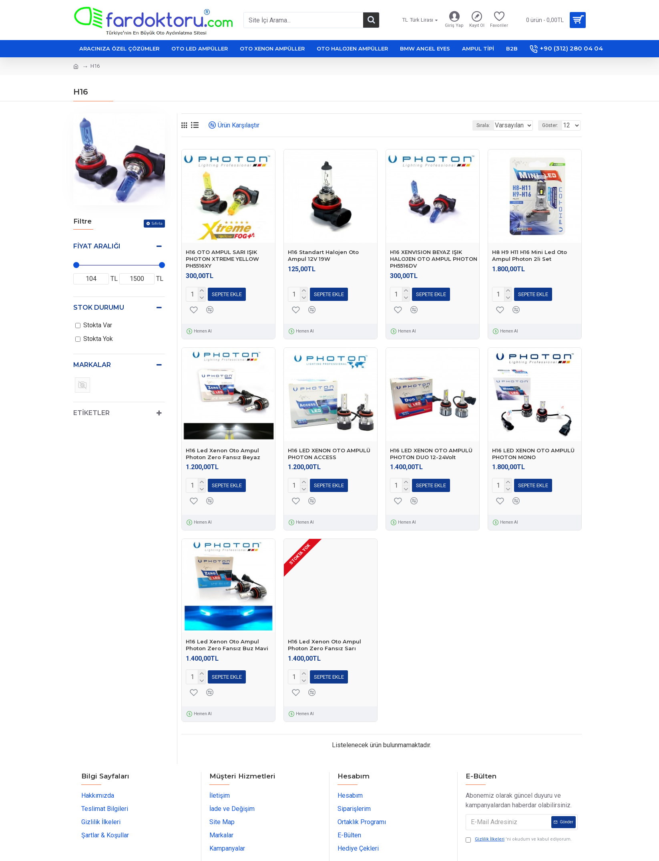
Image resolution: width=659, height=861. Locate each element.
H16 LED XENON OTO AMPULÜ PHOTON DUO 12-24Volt (431, 452)
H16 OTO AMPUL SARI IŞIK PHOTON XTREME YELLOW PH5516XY (222, 259)
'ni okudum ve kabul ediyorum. (519, 834)
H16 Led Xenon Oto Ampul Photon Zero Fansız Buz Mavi (227, 641)
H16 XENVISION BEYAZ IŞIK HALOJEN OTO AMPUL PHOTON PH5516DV (433, 259)
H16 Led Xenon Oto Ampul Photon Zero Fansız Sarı (324, 641)
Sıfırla (157, 223)
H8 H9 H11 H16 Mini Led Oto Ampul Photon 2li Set (529, 255)
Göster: (552, 125)
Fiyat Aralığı (97, 246)
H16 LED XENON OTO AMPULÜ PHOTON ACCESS (329, 452)
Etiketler (91, 413)
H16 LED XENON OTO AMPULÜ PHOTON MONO (533, 452)
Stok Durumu (98, 307)
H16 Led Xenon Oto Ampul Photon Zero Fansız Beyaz (223, 452)
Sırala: (473, 125)
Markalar (92, 365)
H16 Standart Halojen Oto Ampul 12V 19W (323, 255)
